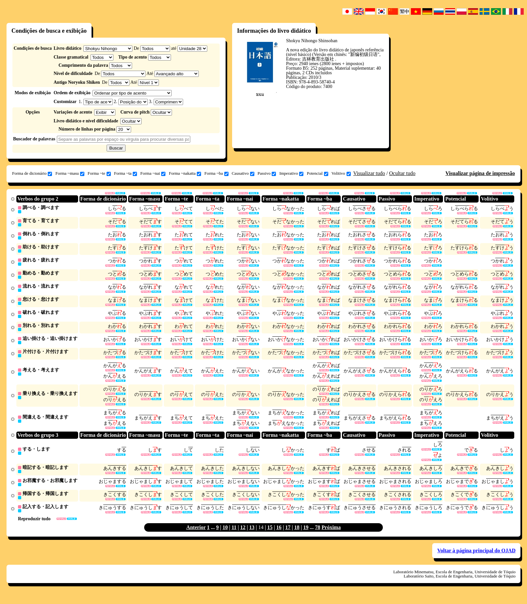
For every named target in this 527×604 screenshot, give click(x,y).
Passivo (267, 173)
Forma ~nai (152, 173)
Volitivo (341, 173)
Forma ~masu (69, 173)
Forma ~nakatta (185, 173)
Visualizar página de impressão (480, 173)
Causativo (243, 173)
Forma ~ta (125, 173)
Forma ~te (99, 173)
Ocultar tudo (402, 173)
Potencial (317, 173)
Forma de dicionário (32, 173)
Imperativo (291, 173)
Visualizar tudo (369, 173)
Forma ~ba (216, 173)
